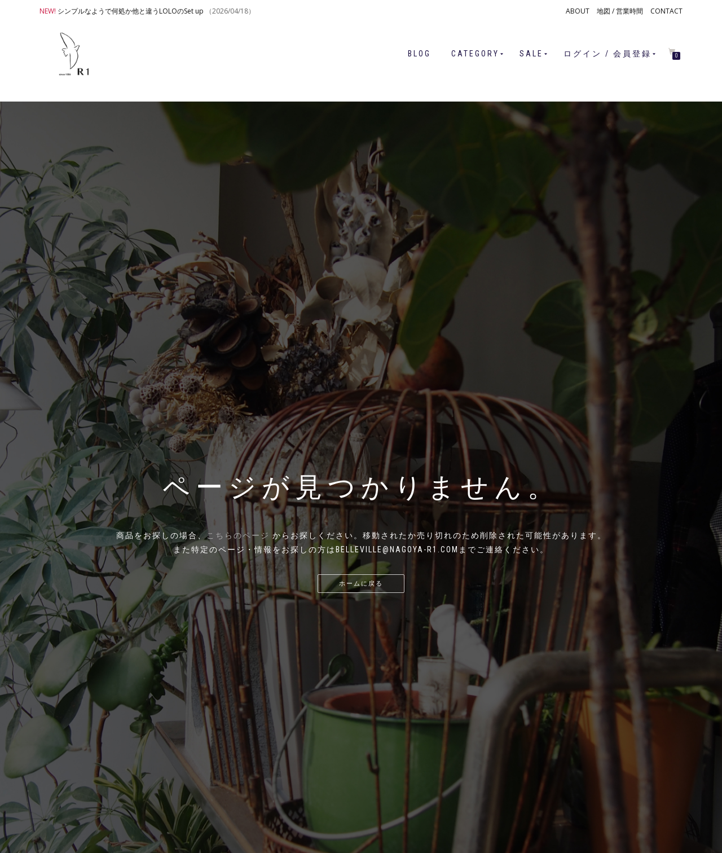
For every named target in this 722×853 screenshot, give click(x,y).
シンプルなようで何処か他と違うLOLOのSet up (131, 11)
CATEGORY (475, 53)
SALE (531, 53)
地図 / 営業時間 (620, 11)
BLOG (419, 53)
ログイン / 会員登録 (607, 53)
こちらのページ (238, 535)
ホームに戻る (361, 583)
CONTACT (666, 11)
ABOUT (577, 11)
